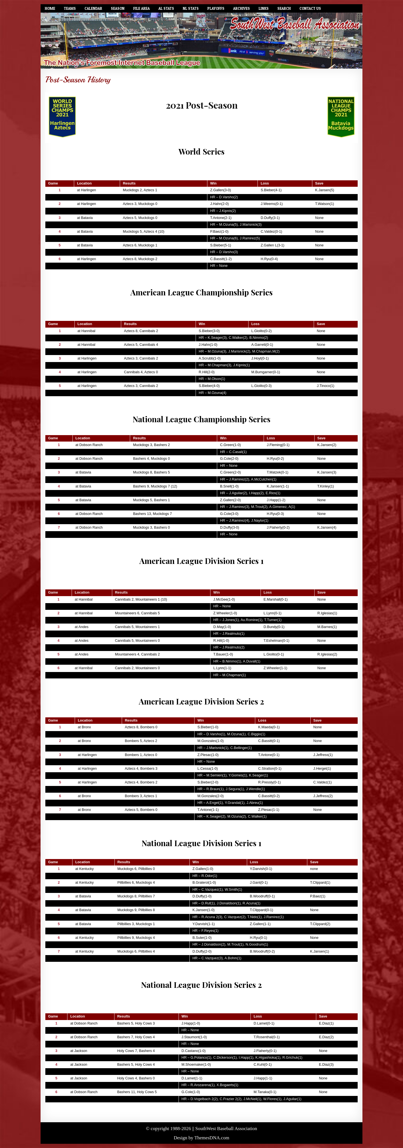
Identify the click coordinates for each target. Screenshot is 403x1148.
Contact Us (310, 8)
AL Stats (166, 8)
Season (118, 8)
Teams (70, 8)
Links (264, 8)
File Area (141, 8)
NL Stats (191, 8)
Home (50, 8)
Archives (241, 8)
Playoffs (215, 8)
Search (284, 8)
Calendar (93, 8)
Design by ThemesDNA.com (201, 1137)
